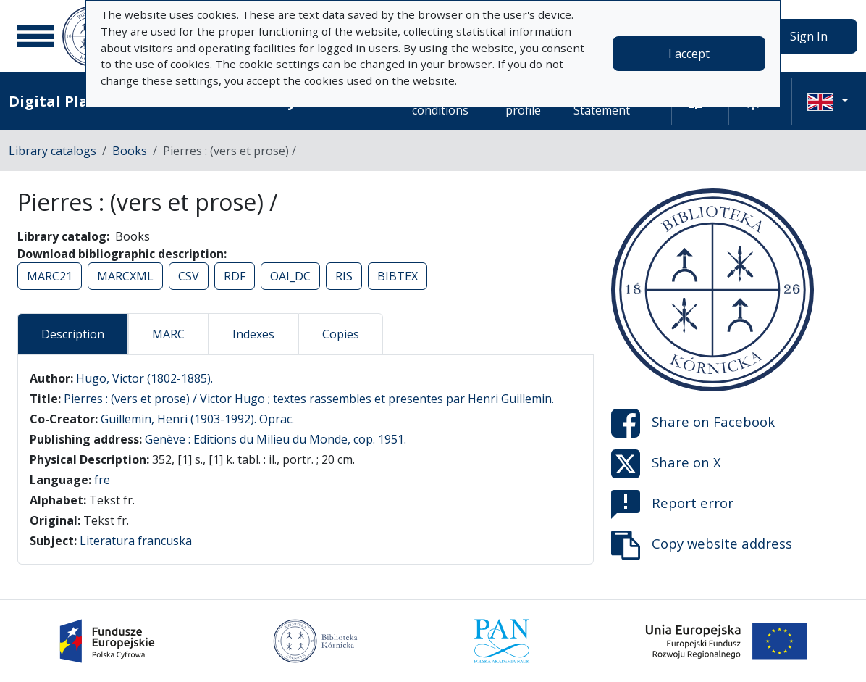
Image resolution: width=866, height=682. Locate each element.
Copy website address (701, 545)
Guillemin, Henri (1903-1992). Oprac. (197, 419)
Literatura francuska (136, 541)
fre (102, 480)
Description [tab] (72, 334)
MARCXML (125, 276)
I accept (689, 54)
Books (129, 151)
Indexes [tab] (253, 334)
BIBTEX (397, 276)
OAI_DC (290, 276)
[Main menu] (35, 36)
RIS (344, 276)
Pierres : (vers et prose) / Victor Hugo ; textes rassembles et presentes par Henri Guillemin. (309, 399)
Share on (693, 423)
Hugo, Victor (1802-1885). (144, 378)
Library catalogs (52, 151)
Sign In (809, 36)
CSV (188, 276)
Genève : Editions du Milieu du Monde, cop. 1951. (275, 439)
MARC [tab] (168, 334)
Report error (672, 504)
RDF (234, 276)
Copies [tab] (340, 334)
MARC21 (49, 276)
